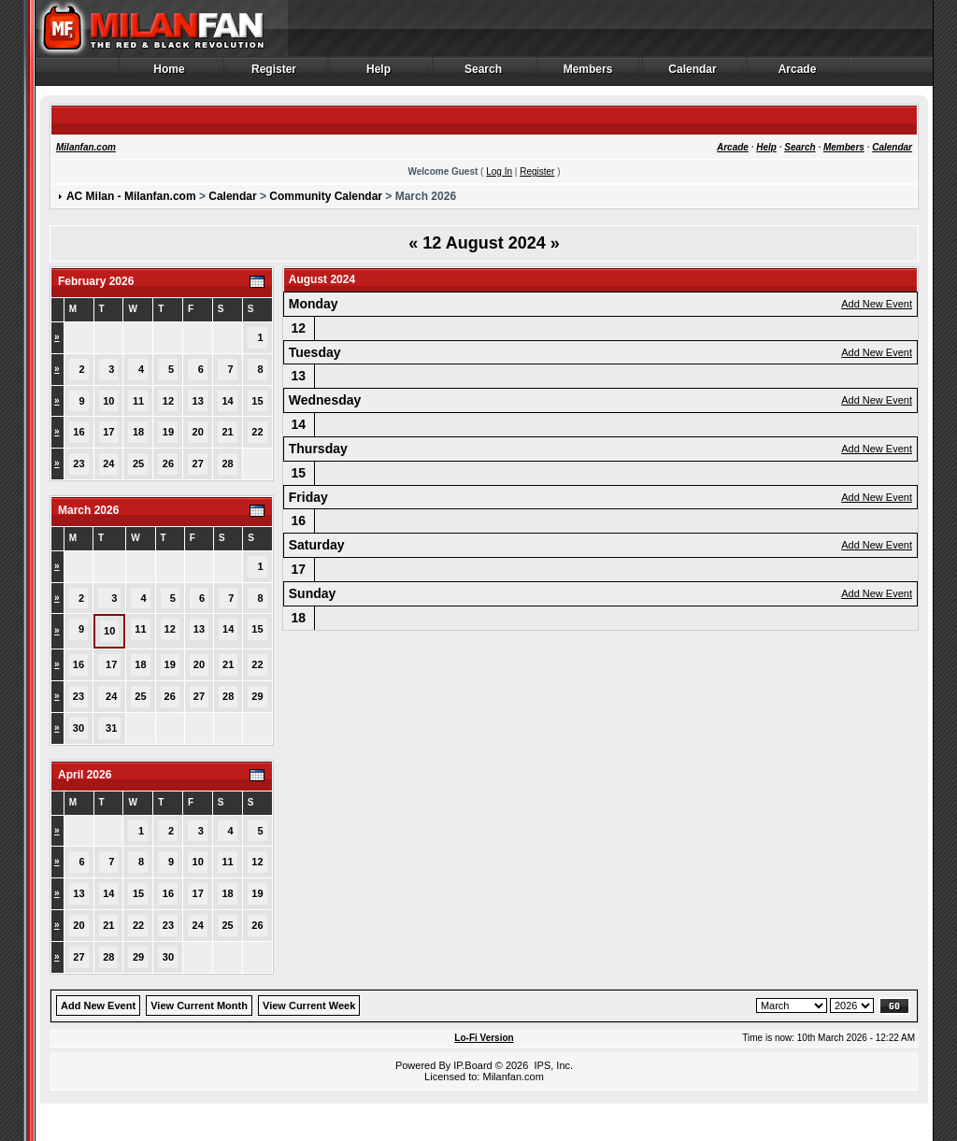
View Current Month (199, 1005)
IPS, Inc (552, 1065)
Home (169, 74)
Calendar (693, 74)
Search (484, 74)
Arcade (798, 74)
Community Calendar (325, 196)
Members (588, 74)
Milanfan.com (86, 147)
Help (379, 74)
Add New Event (876, 303)
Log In (499, 171)
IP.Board (472, 1065)
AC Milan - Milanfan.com (131, 196)
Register (274, 74)
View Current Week (309, 1005)
